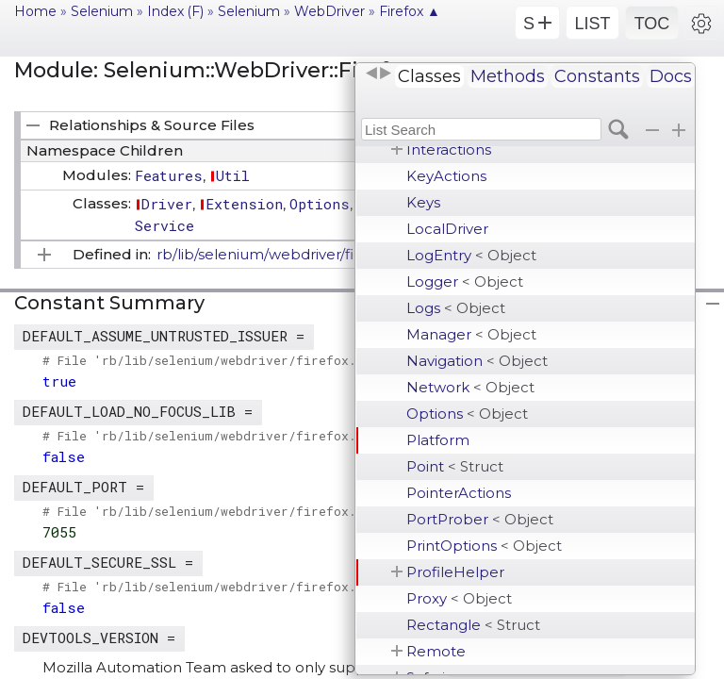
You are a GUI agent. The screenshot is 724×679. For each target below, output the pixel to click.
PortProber (479, 519)
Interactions (448, 149)
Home (35, 11)
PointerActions (458, 493)
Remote (436, 651)
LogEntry (471, 255)
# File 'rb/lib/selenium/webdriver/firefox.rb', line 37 (244, 586)
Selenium (102, 11)
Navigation (477, 361)
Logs (455, 308)
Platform (437, 440)
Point (454, 466)
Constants (597, 76)
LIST (592, 23)
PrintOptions (484, 546)
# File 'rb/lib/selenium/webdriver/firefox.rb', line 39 (244, 435)
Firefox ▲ (409, 11)
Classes (429, 76)
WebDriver (329, 11)
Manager (471, 334)
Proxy (459, 598)
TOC (652, 23)
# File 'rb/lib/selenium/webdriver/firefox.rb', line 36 (244, 511)
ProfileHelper (455, 572)
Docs (671, 76)
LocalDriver (447, 229)
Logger (464, 281)
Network (470, 387)
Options (467, 413)
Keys (423, 202)
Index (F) (175, 11)
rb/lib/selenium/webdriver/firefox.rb (282, 254)
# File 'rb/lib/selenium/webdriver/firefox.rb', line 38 (244, 360)
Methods (507, 76)
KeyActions (446, 176)
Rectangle (473, 625)
